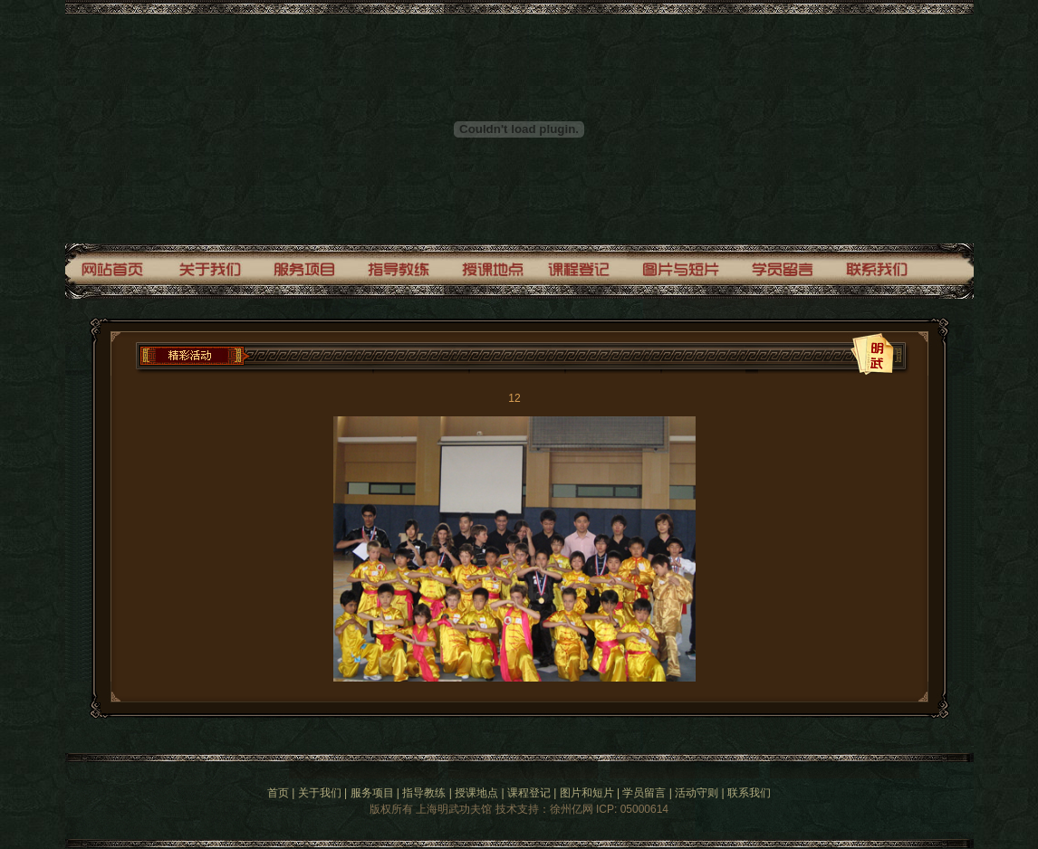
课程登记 (529, 793)
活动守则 (696, 793)
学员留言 (644, 793)
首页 (278, 793)
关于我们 (319, 793)
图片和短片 (587, 793)
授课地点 (476, 793)
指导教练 (424, 793)
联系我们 (749, 793)
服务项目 (372, 793)
